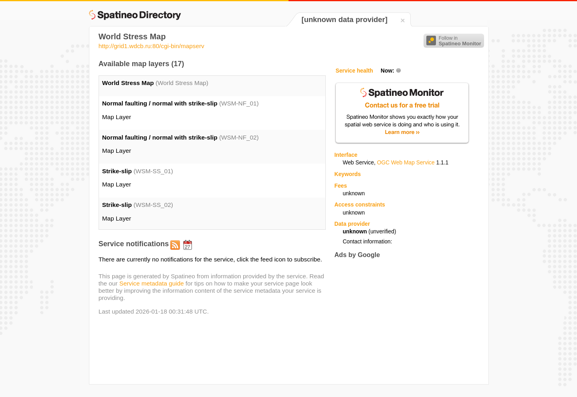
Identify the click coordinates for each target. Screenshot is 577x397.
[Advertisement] (401, 321)
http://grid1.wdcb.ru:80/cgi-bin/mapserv (151, 46)
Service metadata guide (151, 283)
